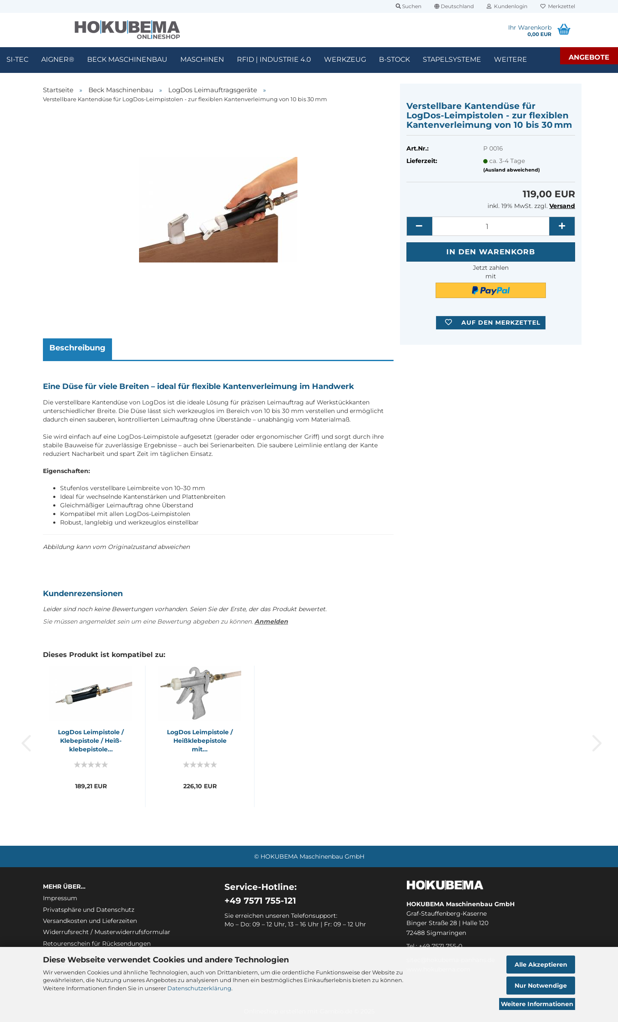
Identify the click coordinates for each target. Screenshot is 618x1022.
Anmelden (271, 621)
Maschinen (202, 59)
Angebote (589, 57)
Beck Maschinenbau (127, 59)
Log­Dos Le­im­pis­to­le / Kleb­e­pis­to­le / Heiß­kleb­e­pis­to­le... (91, 740)
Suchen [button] (408, 6)
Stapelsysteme (452, 59)
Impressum (60, 898)
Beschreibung (77, 348)
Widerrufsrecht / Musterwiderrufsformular (106, 932)
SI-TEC (17, 59)
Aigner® (57, 59)
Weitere (510, 59)
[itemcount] (490, 226)
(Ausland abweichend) (511, 170)
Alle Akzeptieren (541, 964)
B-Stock (394, 59)
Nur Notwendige (541, 985)
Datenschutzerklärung (199, 988)
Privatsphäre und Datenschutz (88, 909)
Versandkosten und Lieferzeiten (90, 921)
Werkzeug (345, 59)
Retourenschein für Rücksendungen (97, 943)
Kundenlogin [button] (507, 6)
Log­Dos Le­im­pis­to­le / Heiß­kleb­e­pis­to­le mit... (200, 740)
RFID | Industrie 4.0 (274, 59)
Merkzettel (557, 6)
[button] (454, 6)
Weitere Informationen (537, 1004)
